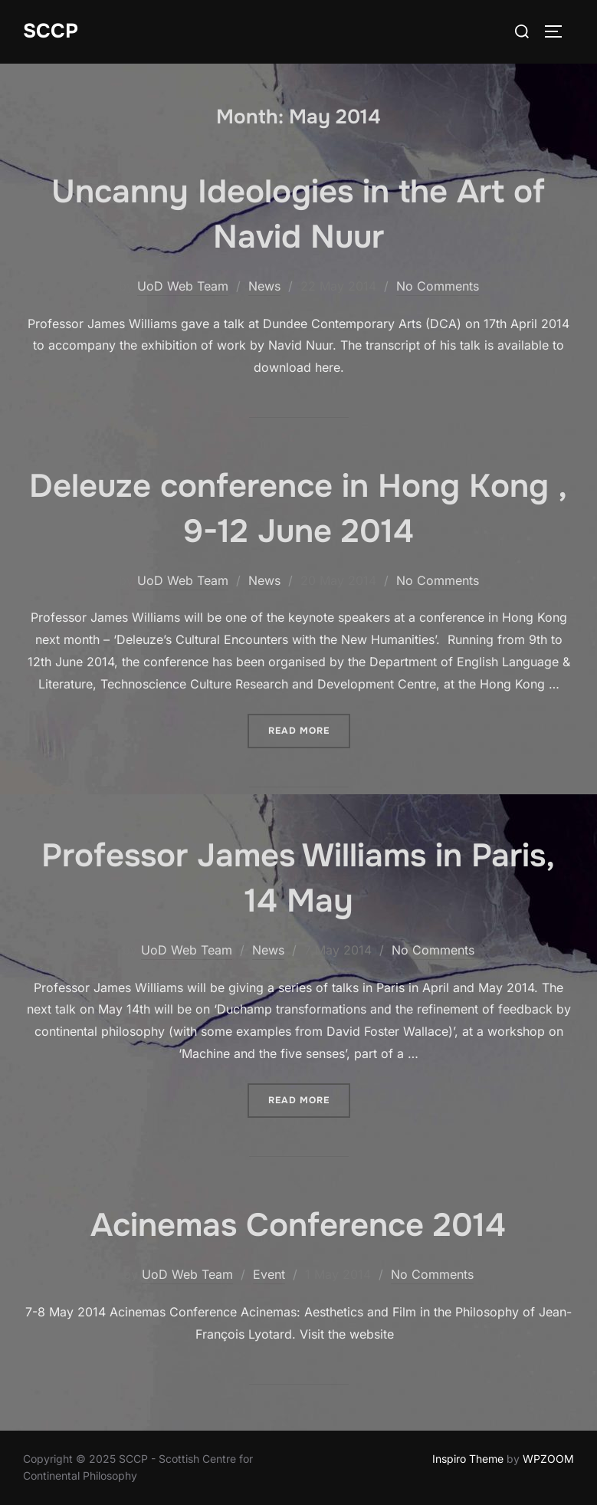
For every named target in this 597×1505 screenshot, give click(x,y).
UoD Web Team (182, 286)
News (264, 286)
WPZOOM (548, 1458)
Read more (309, 725)
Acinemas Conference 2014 (298, 1225)
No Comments (437, 286)
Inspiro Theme (468, 1458)
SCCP (50, 31)
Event (269, 1274)
